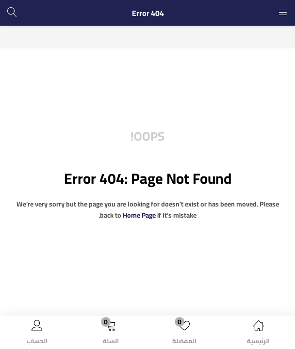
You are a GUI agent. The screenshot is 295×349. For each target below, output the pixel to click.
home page (139, 215)
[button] (111, 334)
